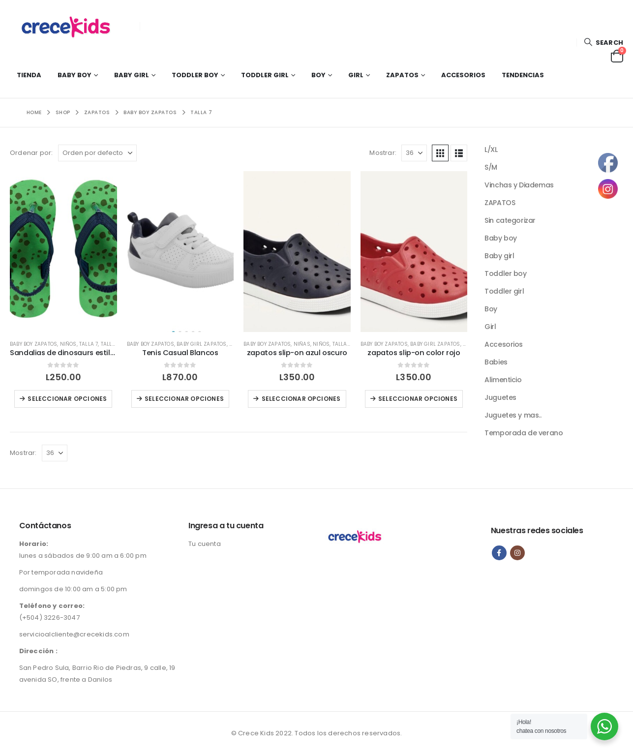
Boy (318, 75)
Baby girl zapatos (201, 344)
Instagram (517, 552)
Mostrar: (382, 152)
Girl (355, 75)
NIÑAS (302, 344)
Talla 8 (111, 344)
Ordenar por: (31, 152)
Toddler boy (195, 75)
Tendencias (523, 75)
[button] (603, 42)
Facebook (499, 552)
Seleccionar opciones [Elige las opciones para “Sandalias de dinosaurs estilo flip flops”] (67, 398)
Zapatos (402, 75)
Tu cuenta (204, 543)
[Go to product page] (63, 251)
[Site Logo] (71, 26)
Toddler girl (265, 75)
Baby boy (74, 75)
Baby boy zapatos (33, 344)
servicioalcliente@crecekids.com (74, 634)
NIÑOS (68, 344)
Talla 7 (88, 344)
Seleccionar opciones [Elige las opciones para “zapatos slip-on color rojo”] (417, 398)
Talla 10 (343, 344)
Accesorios (463, 75)
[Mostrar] (414, 153)
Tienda (29, 75)
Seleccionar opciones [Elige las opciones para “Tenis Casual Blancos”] (184, 398)
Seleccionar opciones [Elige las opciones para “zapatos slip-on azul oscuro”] (301, 398)
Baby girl (131, 75)
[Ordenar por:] (97, 153)
